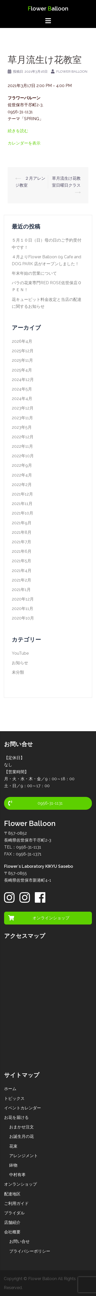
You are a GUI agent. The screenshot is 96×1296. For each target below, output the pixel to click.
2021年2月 (21, 580)
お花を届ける (16, 1117)
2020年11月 (22, 608)
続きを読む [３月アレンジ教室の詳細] (18, 130)
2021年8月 (21, 532)
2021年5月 (21, 560)
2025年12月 (23, 350)
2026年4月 (22, 341)
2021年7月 (21, 541)
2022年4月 (22, 475)
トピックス (14, 1098)
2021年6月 (21, 551)
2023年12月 (23, 408)
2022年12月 (23, 436)
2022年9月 (22, 465)
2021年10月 (22, 513)
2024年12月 (23, 379)
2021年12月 (22, 494)
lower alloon (48, 8)
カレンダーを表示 (24, 143)
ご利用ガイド (16, 1203)
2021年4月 (21, 570)
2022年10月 (23, 455)
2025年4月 (22, 370)
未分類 (18, 672)
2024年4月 (22, 398)
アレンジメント (23, 1155)
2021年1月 (21, 589)
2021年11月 (22, 503)
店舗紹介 (12, 1222)
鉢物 (13, 1165)
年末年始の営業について (34, 273)
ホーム (10, 1088)
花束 (13, 1146)
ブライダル (14, 1213)
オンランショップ (20, 1184)
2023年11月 (22, 417)
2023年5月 (22, 427)
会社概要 (12, 1232)
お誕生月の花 (21, 1136)
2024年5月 (22, 389)
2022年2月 (22, 484)
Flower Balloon (71, 71)
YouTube (20, 653)
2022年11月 (22, 446)
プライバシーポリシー (29, 1251)
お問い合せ (19, 1241)
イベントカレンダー (22, 1108)
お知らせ (20, 662)
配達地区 (12, 1194)
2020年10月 (23, 618)
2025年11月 (22, 360)
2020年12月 (23, 599)
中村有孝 (17, 1174)
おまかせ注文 (21, 1127)
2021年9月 (21, 522)
